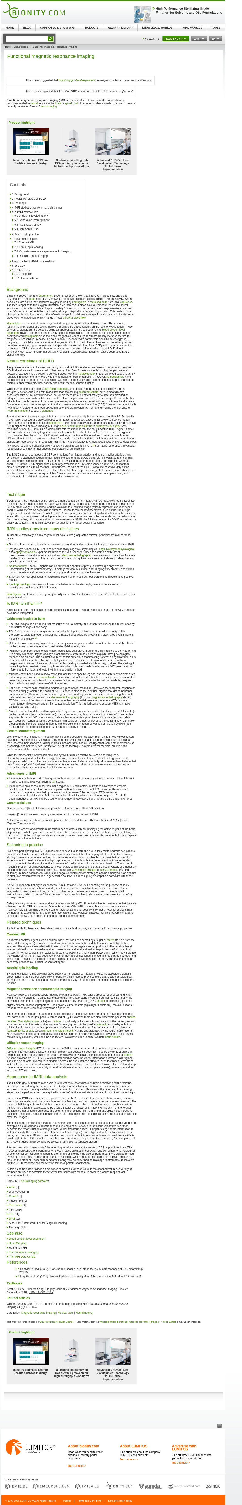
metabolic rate (86, 373)
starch (111, 940)
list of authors (169, 1322)
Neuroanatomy (18, 566)
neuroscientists (115, 376)
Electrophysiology (19, 584)
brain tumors (112, 1037)
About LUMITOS (133, 1446)
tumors (47, 1030)
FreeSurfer (15, 1205)
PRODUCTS (90, 27)
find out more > (77, 1465)
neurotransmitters (17, 410)
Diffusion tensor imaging (21, 1048)
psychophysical (26, 552)
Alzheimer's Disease (84, 869)
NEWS (27, 27)
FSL (11, 1214)
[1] (94, 444)
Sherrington (45, 295)
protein (101, 1001)
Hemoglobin (14, 323)
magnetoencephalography (107, 697)
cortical (128, 1054)
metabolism (55, 422)
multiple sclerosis (63, 1030)
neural (34, 103)
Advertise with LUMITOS (184, 1447)
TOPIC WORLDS (191, 27)
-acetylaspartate (28, 1021)
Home (7, 46)
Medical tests (65, 1312)
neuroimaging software (34, 1181)
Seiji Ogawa (14, 594)
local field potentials (56, 388)
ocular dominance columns (76, 426)
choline (131, 1017)
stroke (29, 1030)
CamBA (13, 1196)
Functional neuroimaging (23, 1252)
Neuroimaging (84, 1312)
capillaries (126, 302)
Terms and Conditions (89, 1500)
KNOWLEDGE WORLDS (157, 27)
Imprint (67, 1500)
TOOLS (215, 27)
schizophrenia (108, 869)
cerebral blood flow (74, 317)
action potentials (88, 392)
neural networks (46, 677)
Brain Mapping (17, 1243)
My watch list (152, 38)
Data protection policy (120, 1500)
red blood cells (98, 302)
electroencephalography (65, 697)
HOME (10, 27)
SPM (12, 1218)
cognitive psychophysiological (116, 549)
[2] (35, 637)
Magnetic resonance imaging (38, 1312)
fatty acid (101, 1024)
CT (54, 781)
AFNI (12, 1187)
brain (58, 103)
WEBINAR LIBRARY (120, 27)
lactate (57, 1021)
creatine (11, 1021)
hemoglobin (79, 302)
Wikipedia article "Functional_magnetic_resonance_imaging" (129, 1322)
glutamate (48, 410)
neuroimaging (49, 106)
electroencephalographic (76, 555)
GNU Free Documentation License (56, 1322)
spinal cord (71, 103)
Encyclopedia (21, 46)
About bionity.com (83, 1446)
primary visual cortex (108, 426)
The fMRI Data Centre (22, 1256)
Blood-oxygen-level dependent (77, 80)
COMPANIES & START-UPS (57, 27)
